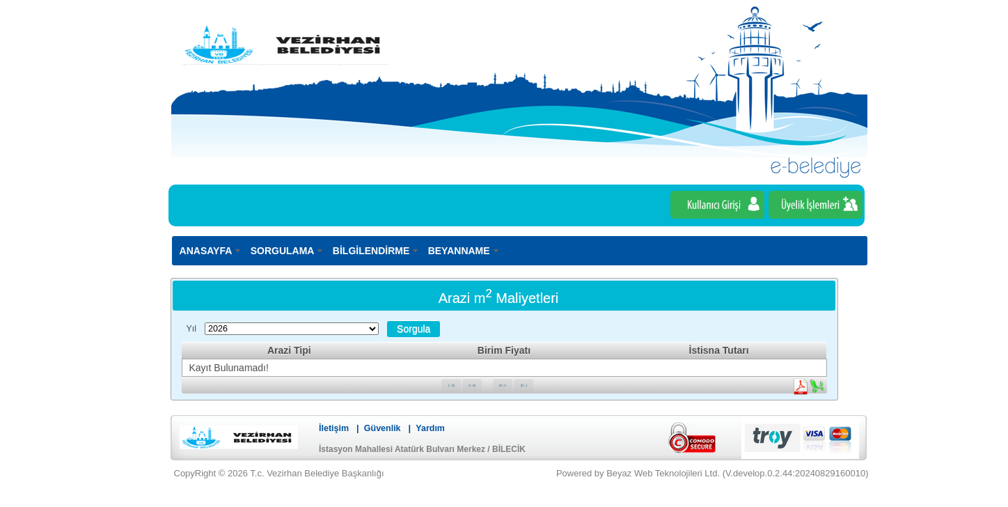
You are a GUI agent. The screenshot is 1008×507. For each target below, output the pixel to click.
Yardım (430, 428)
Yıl (192, 329)
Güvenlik (382, 428)
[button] (413, 328)
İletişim (334, 428)
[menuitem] (210, 250)
